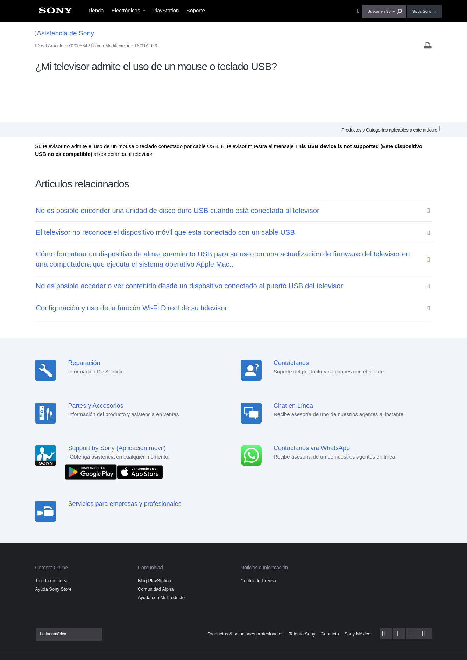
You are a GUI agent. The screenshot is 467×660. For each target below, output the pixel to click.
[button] (384, 11)
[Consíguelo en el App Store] (140, 427)
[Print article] (428, 46)
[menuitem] (55, 12)
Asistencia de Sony (64, 33)
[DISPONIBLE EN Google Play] (92, 427)
